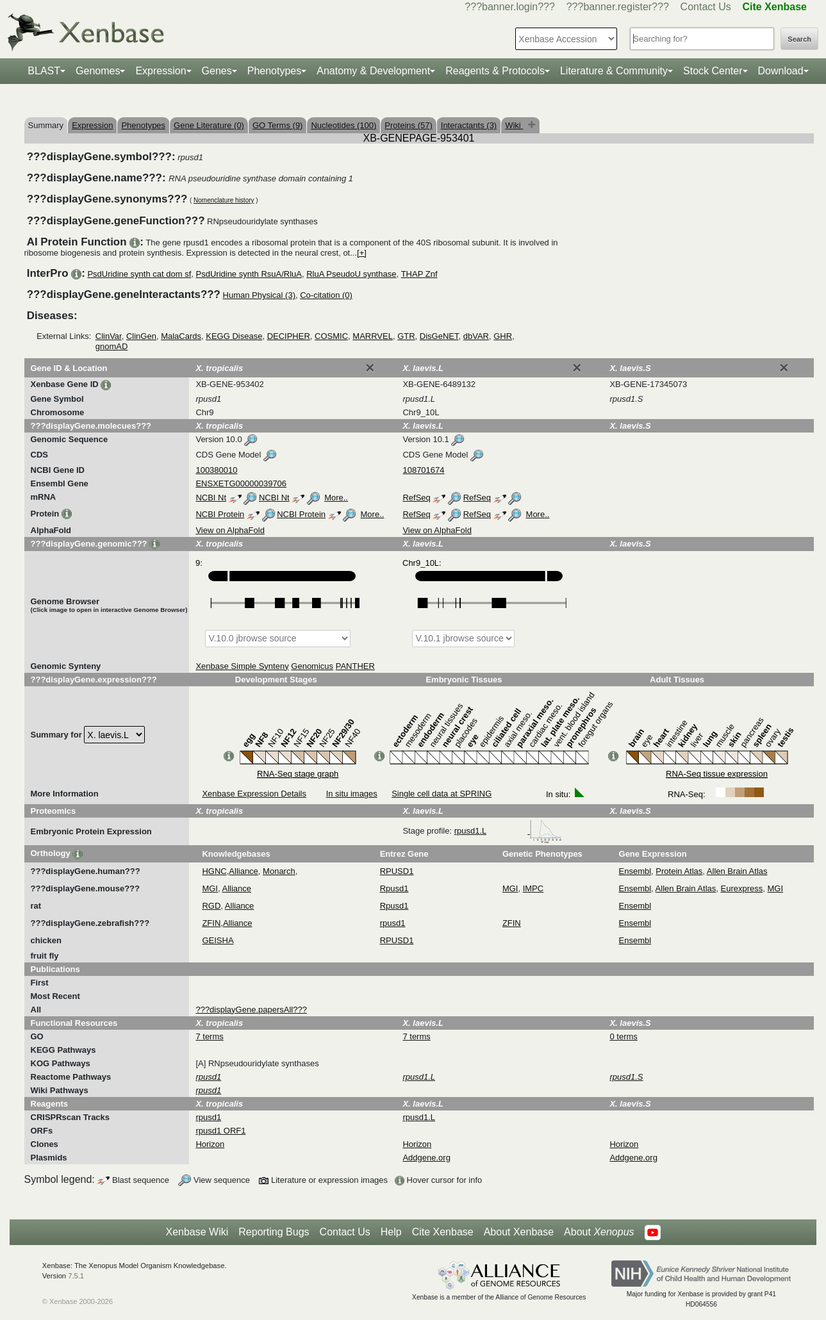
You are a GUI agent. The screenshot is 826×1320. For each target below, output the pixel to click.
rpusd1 (393, 923)
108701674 (423, 470)
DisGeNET (439, 336)
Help (391, 1231)
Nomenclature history (224, 200)
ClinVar (108, 336)
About (599, 1232)
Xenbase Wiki (196, 1231)
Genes (217, 70)
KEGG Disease (234, 336)
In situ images (351, 793)
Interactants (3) (469, 125)
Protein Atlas (679, 871)
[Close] (369, 367)
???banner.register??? (617, 6)
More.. (336, 497)
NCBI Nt (210, 497)
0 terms (623, 1036)
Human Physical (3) (259, 295)
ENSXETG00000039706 (240, 483)
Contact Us (706, 6)
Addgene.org (426, 1157)
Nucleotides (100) (343, 125)
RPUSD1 (397, 871)
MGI (210, 888)
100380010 (216, 470)
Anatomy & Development (373, 70)
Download (781, 70)
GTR (406, 336)
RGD (211, 906)
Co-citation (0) (326, 295)
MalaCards (181, 336)
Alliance (243, 871)
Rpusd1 (394, 888)
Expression (160, 70)
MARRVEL (372, 336)
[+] (362, 253)
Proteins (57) (408, 125)
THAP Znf (419, 274)
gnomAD (111, 346)
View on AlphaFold (229, 530)
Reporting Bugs (273, 1231)
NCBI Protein (219, 514)
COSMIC (331, 336)
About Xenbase (519, 1231)
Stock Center (712, 70)
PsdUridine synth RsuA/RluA (249, 274)
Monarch (279, 871)
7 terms (209, 1036)
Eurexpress (742, 888)
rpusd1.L (508, 831)
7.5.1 (76, 1276)
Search (799, 39)
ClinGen (141, 336)
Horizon (209, 1144)
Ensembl (635, 871)
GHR (502, 336)
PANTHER (355, 666)
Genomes (98, 70)
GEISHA (217, 940)
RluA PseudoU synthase (351, 274)
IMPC (533, 888)
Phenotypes (274, 70)
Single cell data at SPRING (441, 793)
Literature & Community (614, 70)
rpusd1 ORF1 (220, 1130)
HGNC (214, 871)
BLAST (44, 70)
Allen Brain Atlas (737, 871)
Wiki (514, 125)
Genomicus (312, 666)
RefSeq (416, 497)
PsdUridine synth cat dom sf (139, 274)
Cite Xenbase (443, 1231)
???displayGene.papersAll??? (250, 1009)
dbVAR (476, 336)
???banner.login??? (510, 6)
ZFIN (211, 923)
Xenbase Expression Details (254, 793)
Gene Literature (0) (209, 125)
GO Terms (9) (277, 125)
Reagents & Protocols (495, 70)
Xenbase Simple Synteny (241, 666)
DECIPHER (288, 336)
